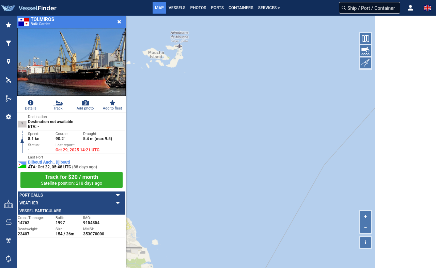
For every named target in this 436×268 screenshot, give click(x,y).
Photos (198, 7)
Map (159, 7)
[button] (410, 8)
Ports (217, 7)
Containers (241, 7)
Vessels (177, 7)
